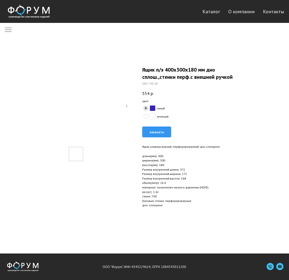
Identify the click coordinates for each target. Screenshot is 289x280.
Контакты (273, 11)
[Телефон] (270, 269)
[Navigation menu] (8, 30)
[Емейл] (279, 269)
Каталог (211, 11)
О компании (241, 11)
